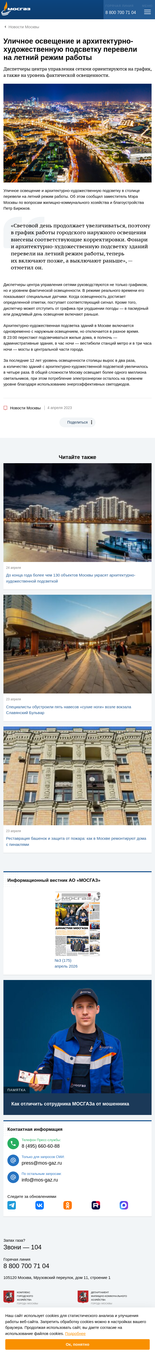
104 (36, 1247)
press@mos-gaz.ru (42, 1163)
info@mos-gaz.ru (40, 1180)
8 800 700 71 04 (120, 12)
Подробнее (75, 1333)
